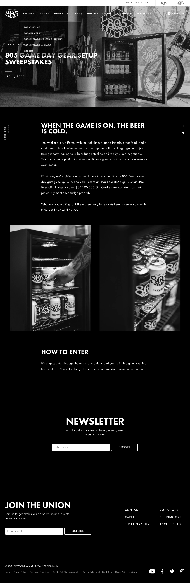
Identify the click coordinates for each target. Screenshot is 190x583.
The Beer (28, 13)
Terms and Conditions (39, 572)
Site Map (132, 572)
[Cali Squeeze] (181, 3)
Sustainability (137, 524)
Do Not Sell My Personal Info (66, 572)
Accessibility (171, 524)
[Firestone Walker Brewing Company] (138, 3)
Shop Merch (144, 13)
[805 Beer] (164, 3)
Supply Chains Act (116, 572)
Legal (7, 572)
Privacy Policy (20, 572)
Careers (132, 517)
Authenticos (62, 13)
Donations (169, 510)
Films (78, 13)
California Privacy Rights (94, 572)
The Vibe (44, 13)
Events (106, 13)
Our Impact (123, 13)
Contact (132, 510)
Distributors (170, 517)
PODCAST (92, 13)
